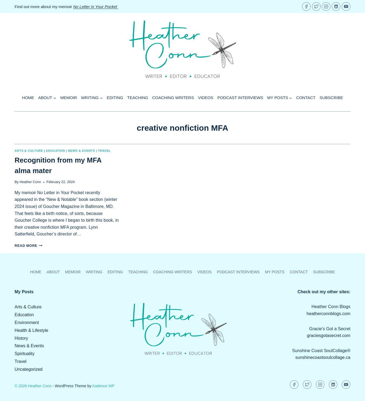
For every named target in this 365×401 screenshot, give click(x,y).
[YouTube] (346, 6)
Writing (94, 272)
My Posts (274, 272)
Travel (104, 150)
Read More (28, 246)
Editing (115, 97)
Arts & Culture (29, 150)
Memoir (68, 97)
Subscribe (331, 97)
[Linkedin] (336, 6)
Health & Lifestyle (31, 330)
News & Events (81, 150)
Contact (306, 97)
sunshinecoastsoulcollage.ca (322, 357)
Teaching (137, 97)
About (53, 272)
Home (28, 97)
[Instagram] (326, 6)
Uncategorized (28, 369)
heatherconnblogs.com (328, 313)
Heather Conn (30, 182)
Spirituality (25, 353)
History (21, 338)
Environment (27, 322)
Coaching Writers (173, 97)
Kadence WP (103, 386)
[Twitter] (316, 6)
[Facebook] (306, 6)
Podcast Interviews (240, 97)
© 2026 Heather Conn (33, 386)
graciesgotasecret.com (328, 335)
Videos (205, 97)
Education (55, 150)
